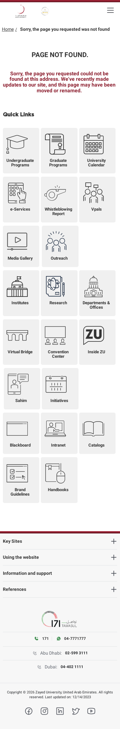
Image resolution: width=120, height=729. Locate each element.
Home (8, 29)
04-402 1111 (72, 667)
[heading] (60, 541)
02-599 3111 (76, 653)
